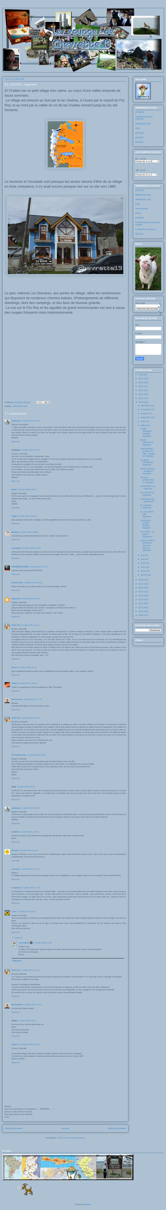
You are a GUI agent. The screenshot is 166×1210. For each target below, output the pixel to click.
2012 (140, 603)
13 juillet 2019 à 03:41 (27, 1020)
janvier (144, 575)
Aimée (14, 1044)
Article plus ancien (117, 1128)
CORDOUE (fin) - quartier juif (147, 500)
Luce (14, 911)
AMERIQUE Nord (143, 195)
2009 (140, 615)
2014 (140, 595)
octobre (144, 413)
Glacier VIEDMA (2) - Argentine (147, 442)
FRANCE (139, 137)
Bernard (15, 850)
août (143, 421)
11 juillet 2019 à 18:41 (32, 1004)
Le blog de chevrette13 (145, 229)
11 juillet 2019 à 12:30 (31, 888)
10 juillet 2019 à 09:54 (29, 532)
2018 (140, 580)
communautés (141, 208)
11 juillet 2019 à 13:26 (26, 911)
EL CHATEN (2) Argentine (147, 493)
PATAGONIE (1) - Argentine (147, 487)
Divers (138, 213)
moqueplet (16, 548)
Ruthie (14, 683)
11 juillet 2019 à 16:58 (42, 943)
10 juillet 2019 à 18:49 (36, 755)
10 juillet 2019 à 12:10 (31, 548)
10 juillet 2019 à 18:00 (30, 718)
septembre (146, 417)
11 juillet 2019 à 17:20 (30, 970)
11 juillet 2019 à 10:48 (29, 850)
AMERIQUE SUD (19, 406)
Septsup (15, 532)
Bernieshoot (17, 699)
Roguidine (16, 598)
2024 (140, 382)
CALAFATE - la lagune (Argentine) (147, 534)
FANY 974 (16, 625)
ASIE (137, 128)
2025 (140, 378)
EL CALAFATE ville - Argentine (146, 514)
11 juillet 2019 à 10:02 (29, 832)
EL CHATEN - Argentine (146, 506)
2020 (140, 398)
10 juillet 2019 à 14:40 (31, 598)
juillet (143, 425)
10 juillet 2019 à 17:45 (32, 699)
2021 (140, 394)
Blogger (87, 1204)
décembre (145, 405)
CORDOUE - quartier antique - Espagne (146, 524)
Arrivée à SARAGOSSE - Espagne (147, 479)
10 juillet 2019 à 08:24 (27, 489)
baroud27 (16, 869)
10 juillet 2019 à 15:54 (27, 667)
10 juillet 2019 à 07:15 (30, 421)
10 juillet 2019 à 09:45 (27, 516)
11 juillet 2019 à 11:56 (30, 869)
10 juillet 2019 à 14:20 (33, 582)
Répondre (16, 441)
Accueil (65, 1128)
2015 (140, 591)
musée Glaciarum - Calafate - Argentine (146, 432)
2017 (140, 584)
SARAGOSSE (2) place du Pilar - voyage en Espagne (147, 452)
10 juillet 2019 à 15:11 (30, 625)
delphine (15, 832)
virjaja (14, 516)
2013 (140, 599)
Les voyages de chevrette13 (40, 16)
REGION (139, 142)
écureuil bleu (17, 582)
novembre (145, 409)
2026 (140, 374)
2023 (140, 386)
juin (142, 555)
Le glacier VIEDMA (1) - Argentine (147, 462)
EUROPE (139, 133)
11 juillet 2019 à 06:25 (26, 787)
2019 (140, 402)
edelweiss (16, 421)
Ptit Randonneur (19, 755)
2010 (140, 611)
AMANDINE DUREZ (20, 567)
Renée (14, 667)
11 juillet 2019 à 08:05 (30, 808)
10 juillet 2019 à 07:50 (30, 450)
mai (142, 559)
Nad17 (14, 489)
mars (143, 567)
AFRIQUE (139, 112)
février (144, 571)
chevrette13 (24, 943)
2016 (140, 588)
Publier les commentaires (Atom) (71, 1138)
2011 (140, 607)
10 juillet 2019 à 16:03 (27, 683)
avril (143, 563)
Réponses (18, 938)
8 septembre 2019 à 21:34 (29, 1044)
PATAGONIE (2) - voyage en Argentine (147, 471)
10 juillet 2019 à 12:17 (38, 567)
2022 (140, 390)
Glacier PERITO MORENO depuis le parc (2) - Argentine (147, 545)
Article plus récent (14, 1128)
